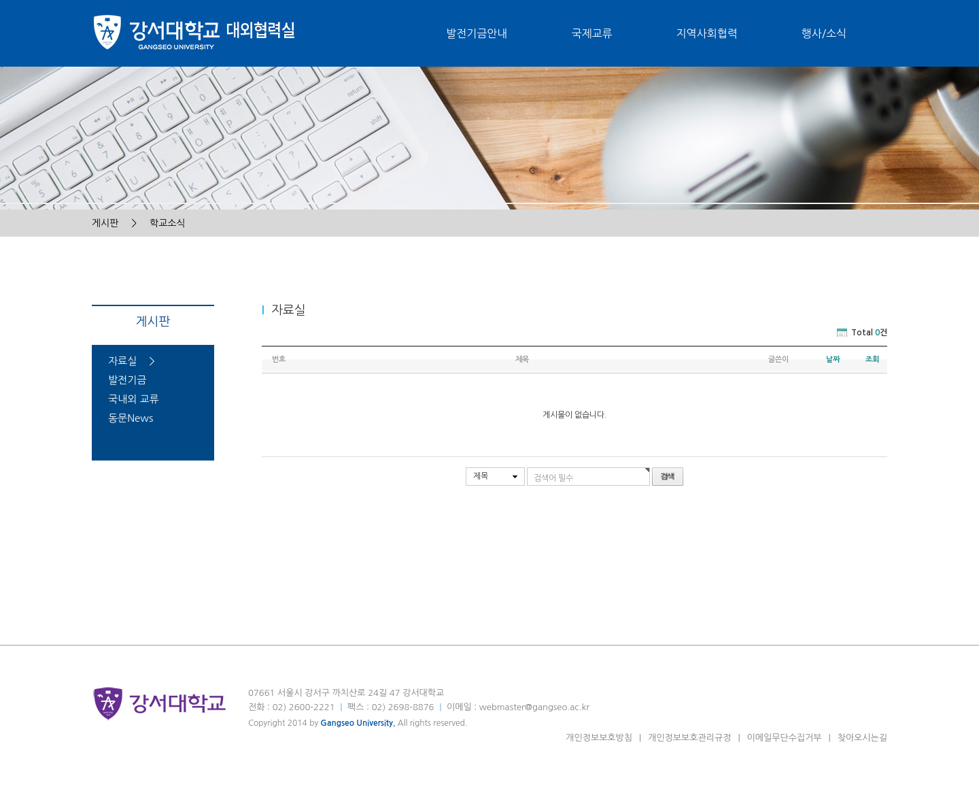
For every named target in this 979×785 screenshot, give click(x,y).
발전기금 (127, 380)
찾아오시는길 (862, 737)
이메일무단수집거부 (784, 737)
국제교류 (591, 33)
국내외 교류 (133, 399)
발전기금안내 (476, 33)
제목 (480, 476)
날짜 (833, 359)
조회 (872, 359)
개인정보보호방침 (599, 737)
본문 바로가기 (0, 0)
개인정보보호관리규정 (689, 737)
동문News (130, 418)
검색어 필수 (553, 478)
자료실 (122, 361)
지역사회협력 (707, 33)
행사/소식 (824, 33)
